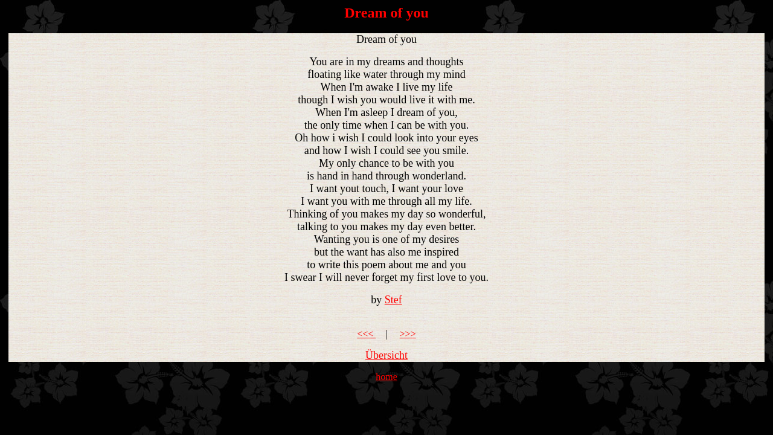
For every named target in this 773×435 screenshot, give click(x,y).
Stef (393, 300)
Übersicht (386, 355)
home (386, 377)
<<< (366, 334)
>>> (408, 334)
